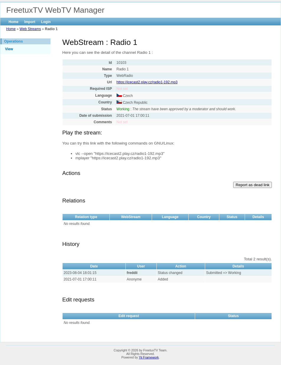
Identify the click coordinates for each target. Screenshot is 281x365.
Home (13, 22)
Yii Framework (149, 357)
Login (46, 22)
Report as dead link (252, 185)
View (9, 49)
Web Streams (30, 29)
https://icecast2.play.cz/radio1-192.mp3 (147, 82)
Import (29, 22)
